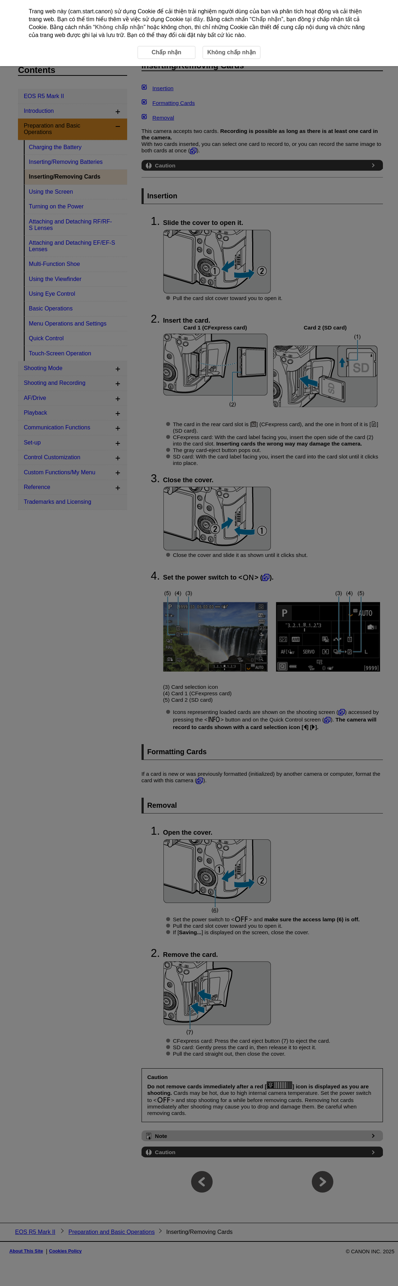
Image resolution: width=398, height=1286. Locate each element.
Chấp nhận (266, 19)
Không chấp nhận (119, 27)
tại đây (194, 19)
